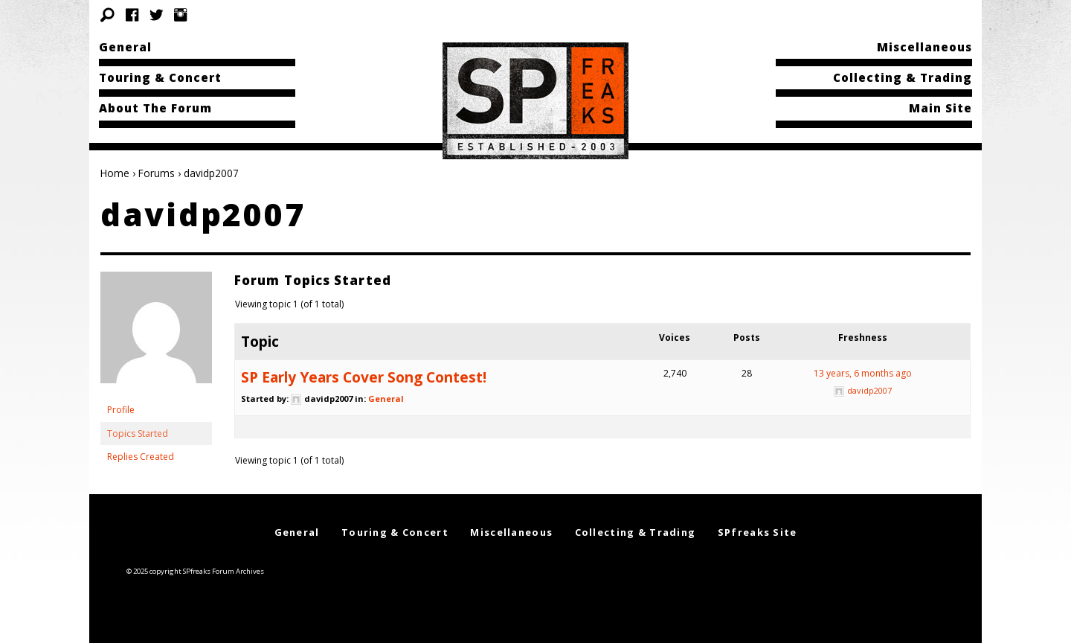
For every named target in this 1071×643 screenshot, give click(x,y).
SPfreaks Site (757, 532)
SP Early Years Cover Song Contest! (363, 377)
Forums (156, 173)
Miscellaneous (924, 46)
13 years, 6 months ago (863, 373)
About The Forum (155, 107)
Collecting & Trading (902, 77)
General (125, 46)
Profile (121, 409)
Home (114, 173)
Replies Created (140, 456)
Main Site (940, 107)
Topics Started (137, 433)
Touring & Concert (160, 77)
